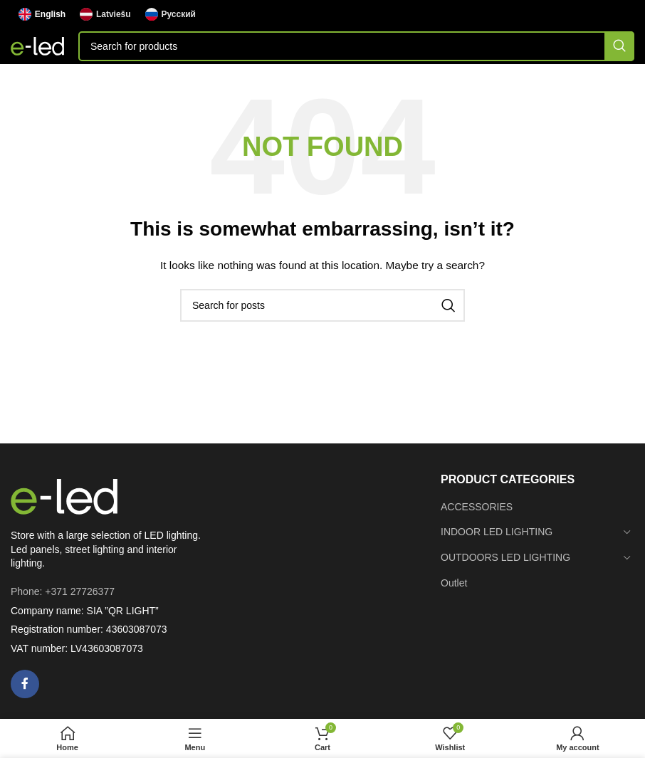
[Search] (356, 46)
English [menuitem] (50, 14)
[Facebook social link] (25, 684)
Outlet (454, 583)
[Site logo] (37, 45)
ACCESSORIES (477, 506)
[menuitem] (42, 14)
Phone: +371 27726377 (63, 591)
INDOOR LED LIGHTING (496, 531)
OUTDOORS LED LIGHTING (505, 557)
